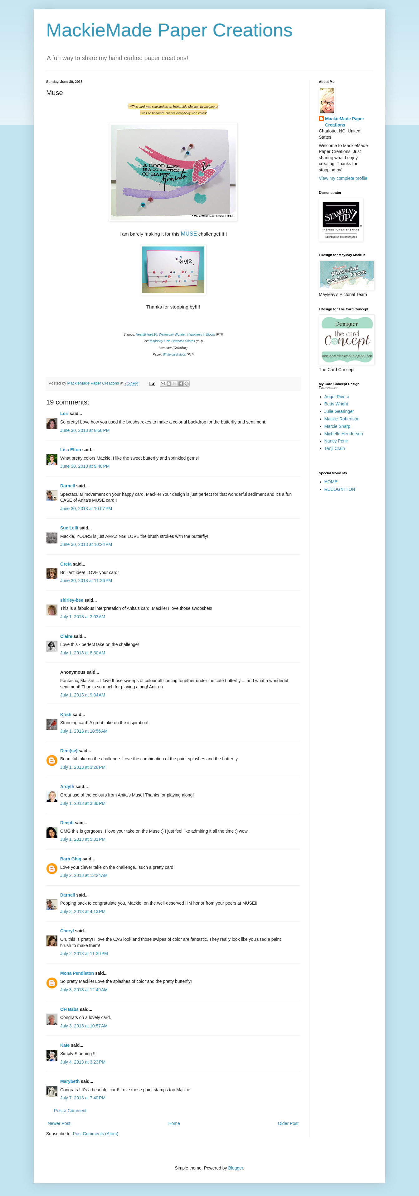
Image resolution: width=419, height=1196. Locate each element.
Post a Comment (70, 1110)
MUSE (189, 234)
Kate (65, 1045)
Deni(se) (68, 750)
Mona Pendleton (77, 973)
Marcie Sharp (337, 426)
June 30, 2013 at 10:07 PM (86, 508)
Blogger (235, 1167)
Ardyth (67, 786)
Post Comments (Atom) (95, 1133)
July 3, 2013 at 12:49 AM (84, 989)
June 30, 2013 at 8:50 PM (85, 430)
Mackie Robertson (342, 418)
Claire (66, 636)
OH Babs (69, 1009)
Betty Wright (336, 403)
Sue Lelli (69, 527)
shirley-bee (71, 600)
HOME (331, 481)
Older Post (288, 1123)
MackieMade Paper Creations (169, 30)
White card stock (174, 354)
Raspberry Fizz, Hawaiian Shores (172, 341)
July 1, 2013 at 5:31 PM (82, 839)
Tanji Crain (334, 448)
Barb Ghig (70, 858)
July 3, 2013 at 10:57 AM (84, 1025)
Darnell (67, 485)
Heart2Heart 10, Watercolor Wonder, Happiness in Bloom (175, 334)
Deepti (67, 822)
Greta (66, 564)
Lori (64, 413)
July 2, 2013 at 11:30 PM (84, 953)
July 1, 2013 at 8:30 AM (82, 652)
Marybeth (70, 1081)
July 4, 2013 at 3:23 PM (82, 1062)
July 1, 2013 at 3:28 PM (82, 767)
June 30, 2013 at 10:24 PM (86, 544)
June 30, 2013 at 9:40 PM (85, 466)
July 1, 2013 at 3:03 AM (82, 616)
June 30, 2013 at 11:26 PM (86, 580)
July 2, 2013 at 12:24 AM (84, 875)
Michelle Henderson (343, 433)
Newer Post (59, 1123)
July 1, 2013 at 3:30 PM (82, 803)
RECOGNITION (339, 489)
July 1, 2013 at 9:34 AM (82, 694)
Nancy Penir (336, 440)
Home (174, 1123)
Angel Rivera (336, 396)
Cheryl (67, 930)
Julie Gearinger (339, 411)
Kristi (66, 714)
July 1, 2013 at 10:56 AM (84, 731)
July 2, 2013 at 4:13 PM (82, 911)
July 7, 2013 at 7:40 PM (82, 1097)
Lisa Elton (70, 449)
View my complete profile (343, 178)
